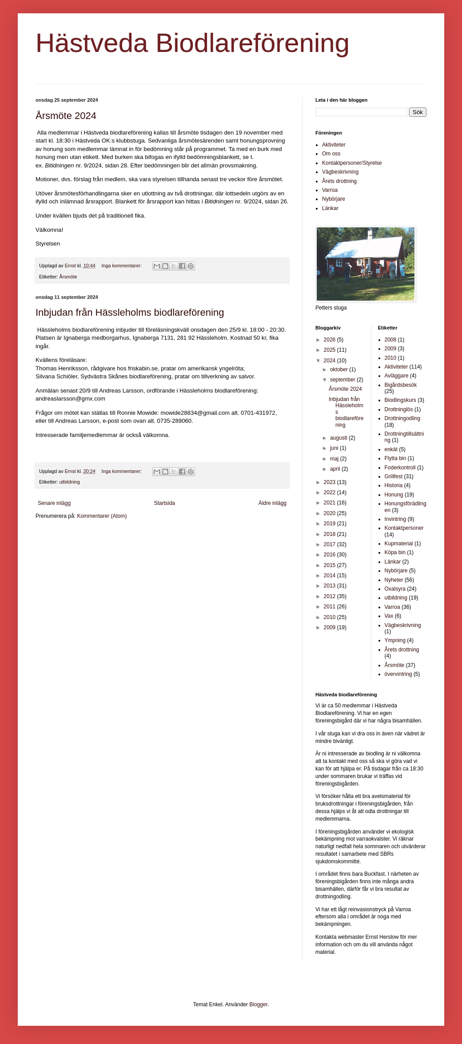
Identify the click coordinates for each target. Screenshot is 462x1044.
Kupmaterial (399, 543)
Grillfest (394, 476)
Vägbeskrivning (340, 172)
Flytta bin (395, 458)
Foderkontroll (400, 467)
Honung (394, 495)
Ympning (395, 640)
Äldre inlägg (273, 503)
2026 (330, 340)
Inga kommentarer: (122, 265)
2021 (330, 503)
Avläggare (397, 376)
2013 (330, 586)
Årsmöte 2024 (66, 115)
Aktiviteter (334, 145)
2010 (330, 617)
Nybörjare (333, 199)
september (343, 380)
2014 (330, 575)
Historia (394, 485)
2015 (330, 565)
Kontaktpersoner (404, 528)
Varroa (330, 190)
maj (335, 459)
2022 (330, 492)
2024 (330, 360)
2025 (330, 350)
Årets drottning (339, 181)
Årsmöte (68, 276)
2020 (330, 513)
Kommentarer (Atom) (102, 516)
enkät (391, 449)
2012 (330, 596)
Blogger (258, 1004)
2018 (330, 534)
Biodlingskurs (400, 400)
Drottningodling (403, 418)
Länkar (330, 208)
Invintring (395, 519)
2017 (330, 544)
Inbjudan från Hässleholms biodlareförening (130, 312)
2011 (330, 606)
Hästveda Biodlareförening (193, 43)
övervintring (398, 674)
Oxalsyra (395, 589)
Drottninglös (399, 409)
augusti (339, 438)
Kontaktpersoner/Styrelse (352, 163)
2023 (330, 482)
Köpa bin (395, 552)
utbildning (70, 481)
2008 (391, 340)
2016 (330, 555)
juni (335, 448)
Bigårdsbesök (401, 385)
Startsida (164, 503)
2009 (330, 627)
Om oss (331, 154)
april (336, 469)
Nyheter (394, 580)
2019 (330, 523)
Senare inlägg (54, 503)
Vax (389, 616)
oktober (339, 369)
